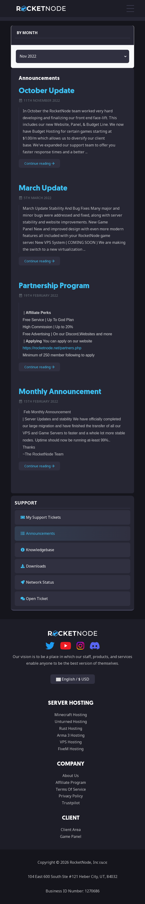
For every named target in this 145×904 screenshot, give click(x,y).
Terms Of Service (71, 789)
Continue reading (39, 163)
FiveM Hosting (70, 748)
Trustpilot (71, 802)
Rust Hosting (70, 728)
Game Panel (70, 836)
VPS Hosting (71, 742)
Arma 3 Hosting (70, 735)
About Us (70, 775)
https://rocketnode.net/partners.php (52, 348)
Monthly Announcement (60, 392)
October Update (47, 91)
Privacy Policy (71, 796)
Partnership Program (54, 286)
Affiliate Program (71, 782)
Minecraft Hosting (70, 714)
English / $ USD (72, 679)
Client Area (71, 829)
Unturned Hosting (71, 721)
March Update (43, 188)
